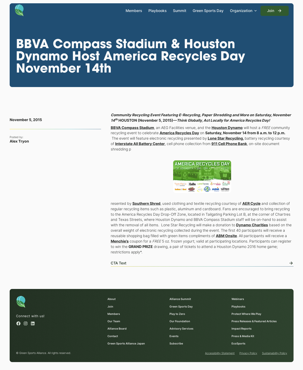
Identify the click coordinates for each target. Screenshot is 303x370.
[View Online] (202, 262)
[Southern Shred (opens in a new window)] (146, 203)
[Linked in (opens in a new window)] (32, 323)
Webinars (238, 299)
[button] (243, 10)
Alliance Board (117, 328)
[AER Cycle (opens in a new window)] (251, 203)
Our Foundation (179, 321)
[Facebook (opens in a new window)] (18, 323)
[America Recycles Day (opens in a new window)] (179, 133)
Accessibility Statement (220, 353)
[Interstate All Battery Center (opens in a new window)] (140, 144)
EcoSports (238, 343)
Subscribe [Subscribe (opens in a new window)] (176, 343)
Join (110, 306)
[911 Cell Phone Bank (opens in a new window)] (229, 144)
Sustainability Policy (274, 353)
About (111, 299)
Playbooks (157, 10)
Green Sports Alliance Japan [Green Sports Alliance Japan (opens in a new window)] (126, 343)
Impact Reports (242, 328)
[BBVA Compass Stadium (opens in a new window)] (132, 128)
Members (134, 10)
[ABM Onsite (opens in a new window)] (226, 236)
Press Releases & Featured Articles (254, 321)
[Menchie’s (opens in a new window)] (120, 241)
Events (174, 336)
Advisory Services (181, 328)
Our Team (113, 321)
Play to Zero (177, 313)
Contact (112, 336)
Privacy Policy (248, 353)
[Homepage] (19, 10)
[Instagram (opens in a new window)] (25, 323)
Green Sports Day (208, 10)
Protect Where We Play (246, 313)
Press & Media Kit (243, 336)
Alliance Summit (180, 299)
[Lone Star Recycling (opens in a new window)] (225, 138)
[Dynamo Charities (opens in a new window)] (252, 225)
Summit (179, 10)
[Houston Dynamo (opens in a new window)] (227, 128)
